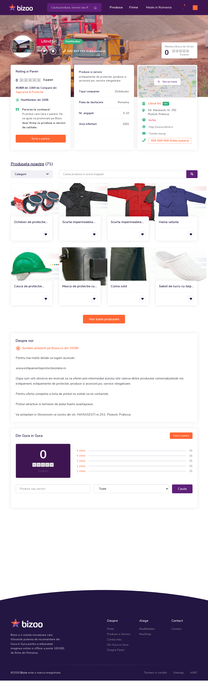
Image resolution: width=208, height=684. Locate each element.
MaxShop (145, 637)
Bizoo (23, 676)
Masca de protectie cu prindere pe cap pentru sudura (79, 289)
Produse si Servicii (118, 637)
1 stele (81, 474)
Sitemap (178, 676)
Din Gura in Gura (117, 648)
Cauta (182, 492)
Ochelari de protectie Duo (29, 225)
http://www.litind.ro (161, 130)
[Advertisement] (104, 545)
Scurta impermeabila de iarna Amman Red (126, 225)
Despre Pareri (116, 653)
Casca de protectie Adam (28, 289)
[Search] (122, 177)
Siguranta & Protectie (29, 95)
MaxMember (147, 632)
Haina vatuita (169, 225)
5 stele (81, 454)
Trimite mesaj (157, 137)
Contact (176, 632)
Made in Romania (152, 9)
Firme (133, 6)
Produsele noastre (27, 167)
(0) (190, 453)
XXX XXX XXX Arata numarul (86, 54)
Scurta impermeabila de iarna (77, 225)
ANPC (194, 676)
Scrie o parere (41, 142)
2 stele (81, 469)
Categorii (32, 177)
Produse (116, 6)
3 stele (81, 464)
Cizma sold (119, 289)
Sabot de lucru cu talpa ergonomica (176, 289)
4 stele (81, 459)
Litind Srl (49, 44)
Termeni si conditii (155, 676)
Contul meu (114, 643)
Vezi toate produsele (104, 322)
